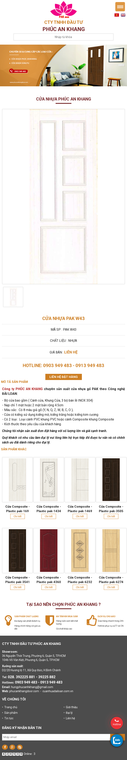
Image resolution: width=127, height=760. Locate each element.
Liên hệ (71, 352)
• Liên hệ (69, 718)
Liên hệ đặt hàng (63, 377)
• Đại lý (68, 712)
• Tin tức (7, 718)
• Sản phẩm (10, 712)
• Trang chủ (9, 707)
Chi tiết (18, 516)
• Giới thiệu (71, 707)
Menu (120, 6)
